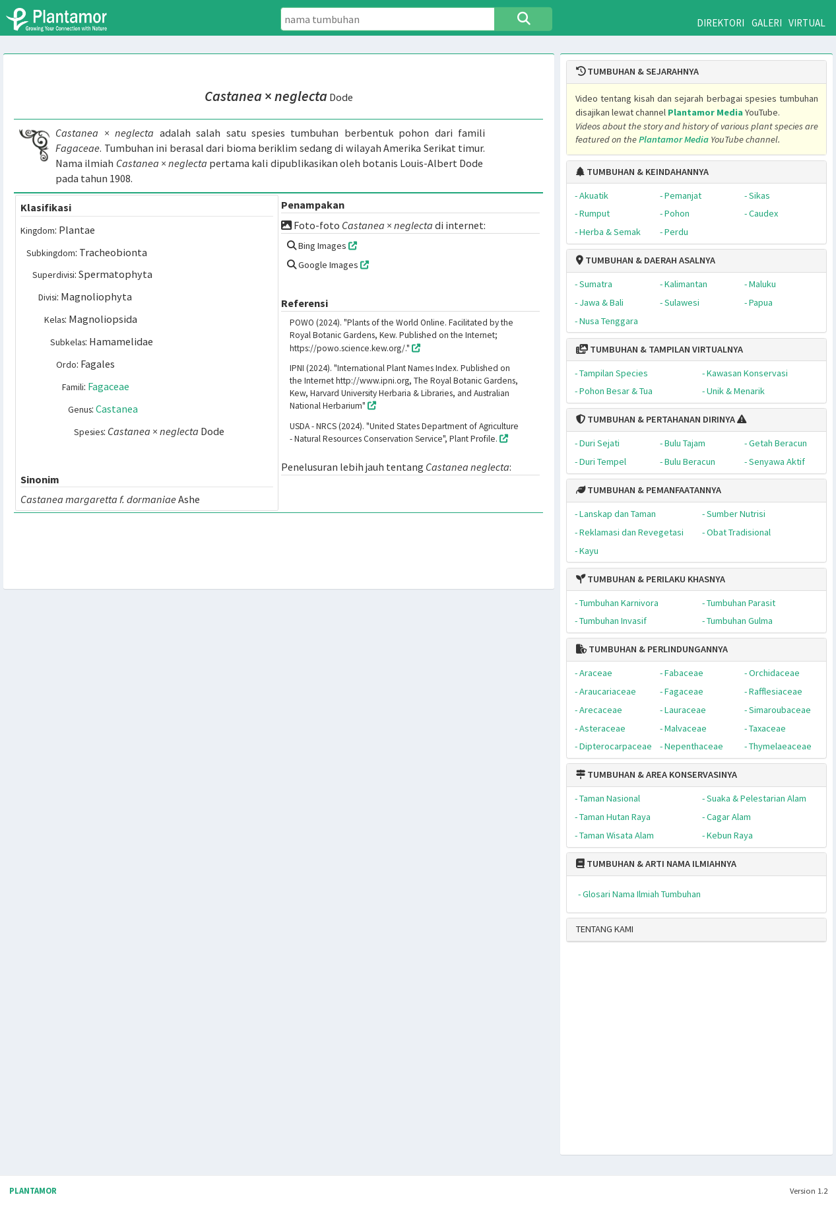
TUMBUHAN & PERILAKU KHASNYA (650, 579)
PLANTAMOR (33, 1191)
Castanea (117, 408)
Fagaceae (108, 386)
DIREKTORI (720, 23)
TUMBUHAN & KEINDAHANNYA (642, 172)
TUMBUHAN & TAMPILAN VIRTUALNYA (659, 349)
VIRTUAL (806, 23)
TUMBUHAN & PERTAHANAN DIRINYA (655, 419)
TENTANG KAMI (604, 929)
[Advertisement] (680, 1054)
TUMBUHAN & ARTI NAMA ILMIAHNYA (656, 864)
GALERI (767, 23)
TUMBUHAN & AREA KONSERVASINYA (656, 774)
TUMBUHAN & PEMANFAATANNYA (648, 490)
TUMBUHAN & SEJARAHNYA (637, 71)
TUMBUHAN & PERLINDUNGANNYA (652, 649)
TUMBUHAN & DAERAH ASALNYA (645, 260)
